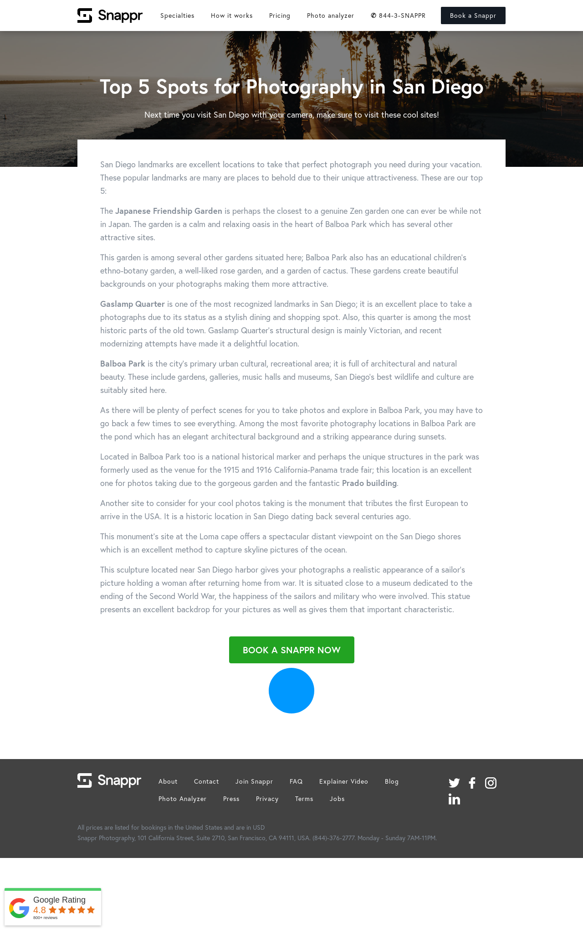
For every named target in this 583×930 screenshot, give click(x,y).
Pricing (280, 15)
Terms (304, 798)
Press (231, 798)
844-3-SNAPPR (398, 15)
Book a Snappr (473, 15)
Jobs (337, 798)
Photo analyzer (330, 15)
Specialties (177, 15)
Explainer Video (343, 781)
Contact (206, 781)
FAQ (296, 781)
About (168, 781)
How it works (232, 15)
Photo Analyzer (183, 798)
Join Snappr (254, 781)
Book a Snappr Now (292, 650)
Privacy (267, 798)
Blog (392, 781)
